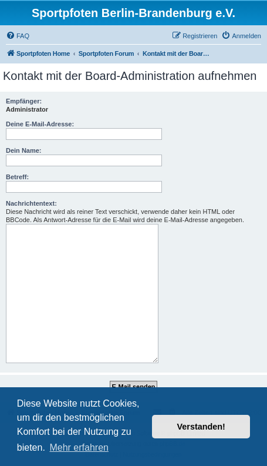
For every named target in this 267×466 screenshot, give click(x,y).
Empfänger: (24, 101)
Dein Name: (24, 150)
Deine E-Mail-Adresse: (40, 124)
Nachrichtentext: (31, 203)
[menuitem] (17, 36)
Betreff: (17, 176)
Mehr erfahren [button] (79, 447)
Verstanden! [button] (201, 426)
